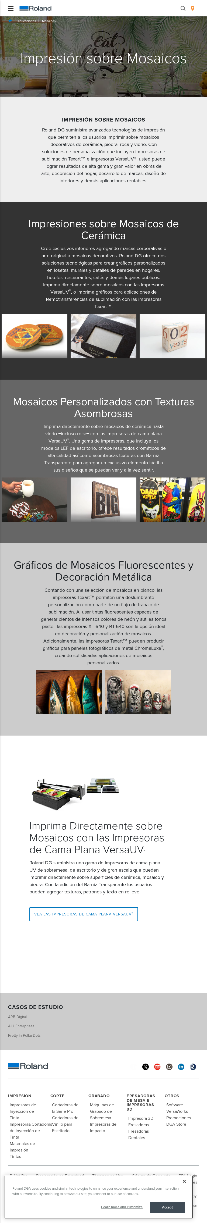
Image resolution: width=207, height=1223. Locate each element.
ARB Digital (17, 1017)
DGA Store (176, 1124)
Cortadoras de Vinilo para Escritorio (65, 1124)
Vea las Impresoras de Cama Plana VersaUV (83, 914)
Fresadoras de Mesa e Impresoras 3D (141, 1102)
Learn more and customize (122, 1207)
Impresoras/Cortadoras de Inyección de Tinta (31, 1131)
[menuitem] (192, 8)
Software (174, 1105)
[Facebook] (133, 1066)
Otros (172, 1095)
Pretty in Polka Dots (24, 1035)
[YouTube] (157, 1066)
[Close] (184, 1181)
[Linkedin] (181, 1066)
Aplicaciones (27, 21)
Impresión (20, 1095)
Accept (167, 1207)
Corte (57, 1095)
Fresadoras (138, 1125)
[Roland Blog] (193, 1066)
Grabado (98, 1095)
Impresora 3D (140, 1118)
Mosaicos (49, 21)
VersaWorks (177, 1111)
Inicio (10, 20)
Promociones (178, 1118)
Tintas (15, 1156)
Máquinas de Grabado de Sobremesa (102, 1111)
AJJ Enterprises (21, 1026)
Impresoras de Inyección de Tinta (23, 1111)
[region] (98, 1197)
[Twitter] (145, 1066)
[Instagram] (169, 1066)
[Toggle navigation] (10, 8)
